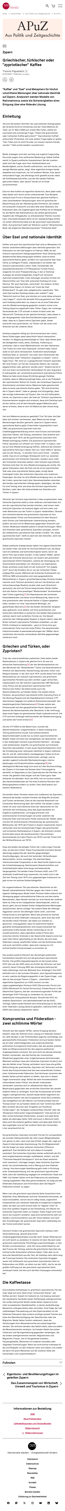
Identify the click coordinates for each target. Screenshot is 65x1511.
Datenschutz (32, 1464)
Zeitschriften (16, 14)
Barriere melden (32, 1492)
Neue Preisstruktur (32, 1419)
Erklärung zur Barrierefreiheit (32, 1496)
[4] (36, 704)
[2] (25, 606)
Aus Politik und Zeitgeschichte (37, 14)
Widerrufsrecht (32, 1428)
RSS (33, 1478)
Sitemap (32, 1468)
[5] (31, 719)
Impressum (32, 1459)
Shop (5, 14)
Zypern (7, 52)
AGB (32, 1414)
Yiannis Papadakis (15, 71)
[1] (25, 594)
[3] (28, 664)
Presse (32, 1487)
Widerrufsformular (32, 1433)
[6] (46, 763)
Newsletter (32, 1473)
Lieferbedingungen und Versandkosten (32, 1423)
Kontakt (32, 1482)
